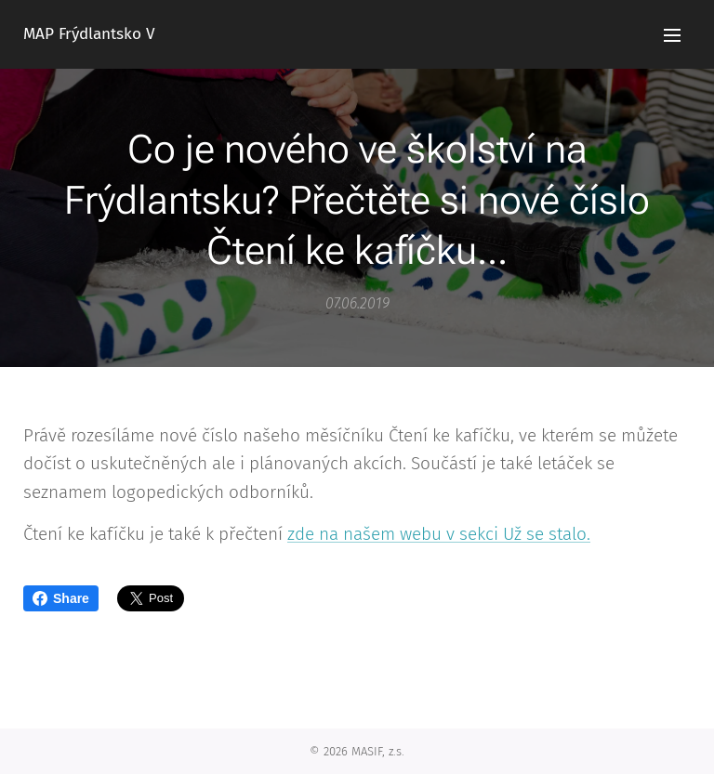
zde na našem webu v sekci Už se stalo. (438, 534)
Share (61, 598)
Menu (672, 35)
